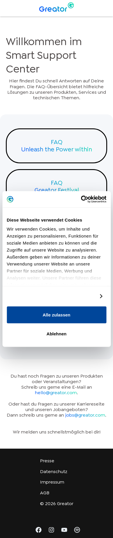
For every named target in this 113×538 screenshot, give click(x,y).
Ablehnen (56, 333)
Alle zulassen (56, 314)
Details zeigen (79, 296)
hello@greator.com (56, 393)
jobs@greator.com (85, 415)
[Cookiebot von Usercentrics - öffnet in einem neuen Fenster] (81, 199)
